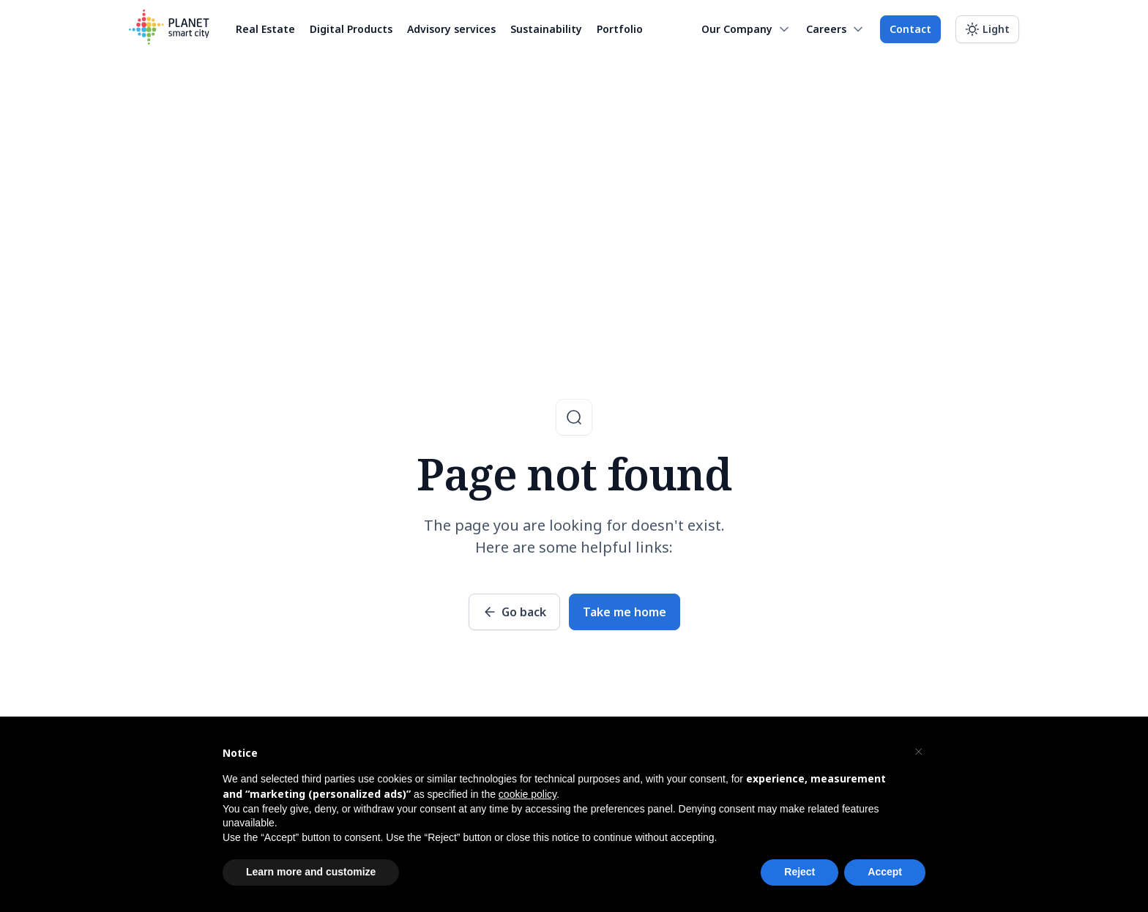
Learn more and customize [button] (311, 872)
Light (996, 29)
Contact (910, 29)
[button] (918, 751)
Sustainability (546, 29)
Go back (524, 612)
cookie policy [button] (527, 794)
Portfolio (620, 29)
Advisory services (451, 29)
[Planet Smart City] (169, 29)
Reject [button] (799, 872)
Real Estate (265, 29)
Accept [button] (885, 872)
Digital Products (351, 29)
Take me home (624, 612)
